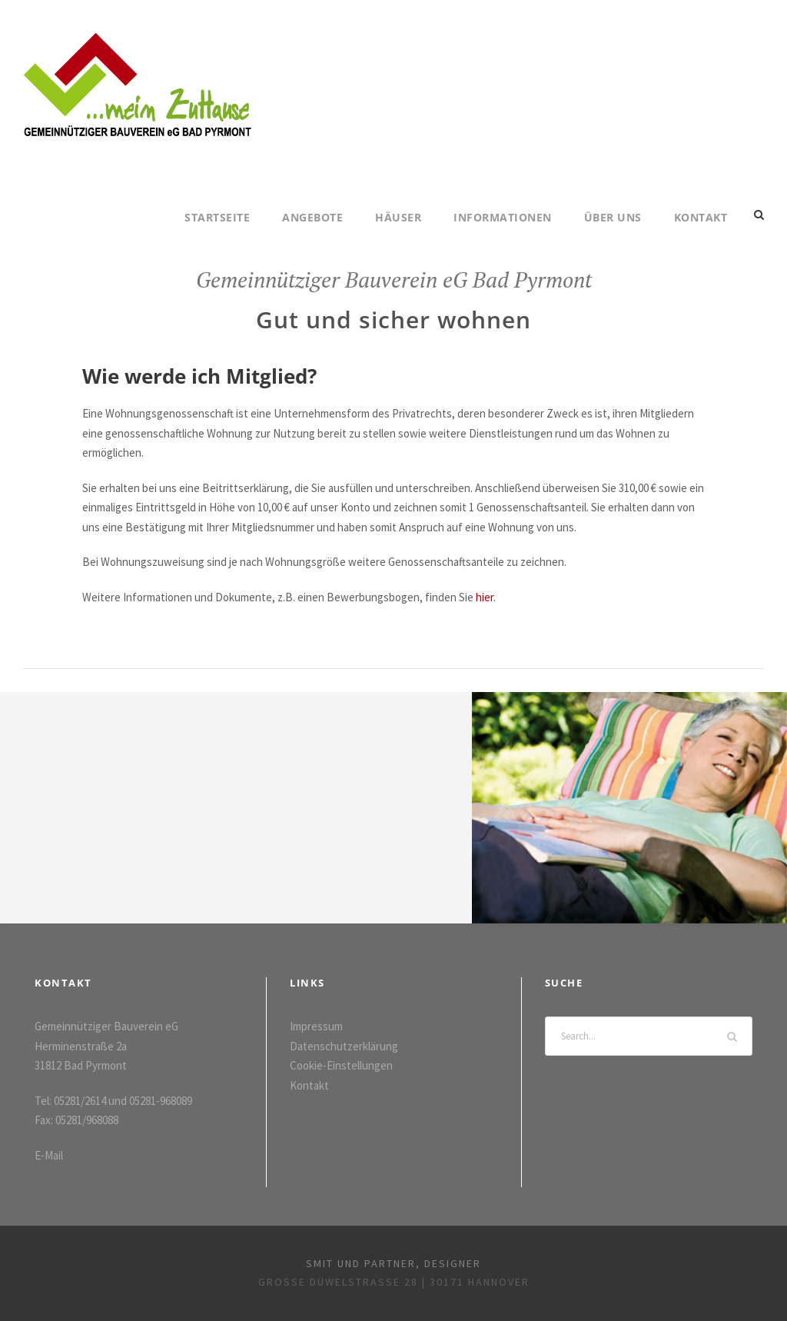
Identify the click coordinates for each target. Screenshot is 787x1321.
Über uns (613, 217)
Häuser (398, 217)
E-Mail (49, 1155)
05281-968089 (160, 1100)
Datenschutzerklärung (344, 1046)
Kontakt (701, 217)
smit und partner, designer (393, 1263)
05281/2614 (80, 1100)
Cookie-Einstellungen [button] (341, 1065)
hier (484, 597)
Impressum (316, 1026)
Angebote (312, 217)
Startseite (217, 217)
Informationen (502, 217)
